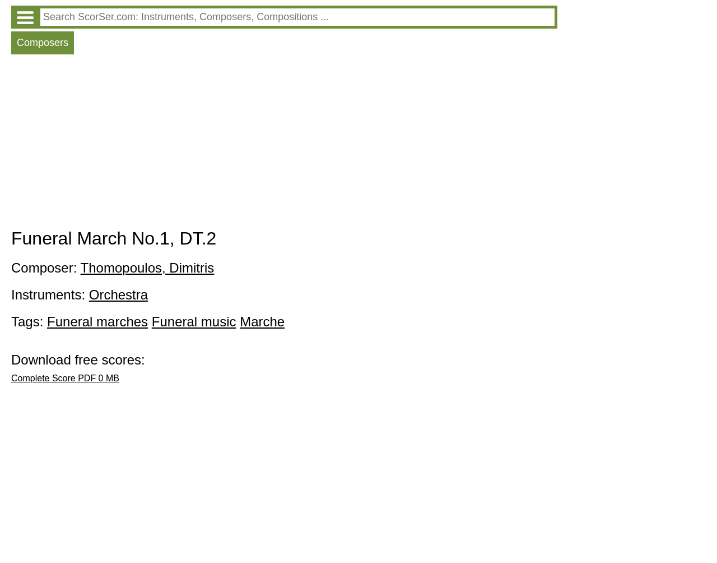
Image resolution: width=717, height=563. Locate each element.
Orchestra (118, 294)
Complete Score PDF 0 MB (65, 378)
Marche (262, 321)
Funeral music (194, 321)
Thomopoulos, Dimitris (148, 267)
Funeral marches (97, 321)
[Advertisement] (284, 144)
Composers (42, 42)
